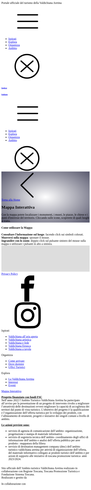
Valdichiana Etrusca (19, 345)
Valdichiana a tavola (19, 349)
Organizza (14, 45)
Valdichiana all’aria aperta (23, 336)
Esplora (12, 41)
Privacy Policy (9, 273)
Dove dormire (16, 364)
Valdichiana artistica (19, 339)
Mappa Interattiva (11, 391)
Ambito (12, 48)
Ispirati (12, 38)
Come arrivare (16, 360)
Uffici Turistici (16, 367)
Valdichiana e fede (18, 342)
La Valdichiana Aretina (21, 379)
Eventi (12, 385)
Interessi (13, 382)
